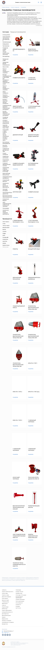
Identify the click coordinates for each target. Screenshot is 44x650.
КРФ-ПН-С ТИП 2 (17, 391)
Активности (18, 604)
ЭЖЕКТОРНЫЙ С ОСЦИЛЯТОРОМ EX (18, 107)
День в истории (5, 600)
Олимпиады (18, 589)
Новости (4, 605)
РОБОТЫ (15, 249)
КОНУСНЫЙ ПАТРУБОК (16, 478)
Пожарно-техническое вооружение (6, 122)
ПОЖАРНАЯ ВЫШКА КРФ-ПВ (33, 506)
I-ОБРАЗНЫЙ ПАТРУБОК (31, 449)
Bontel (4, 229)
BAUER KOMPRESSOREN (9, 227)
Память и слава (5, 595)
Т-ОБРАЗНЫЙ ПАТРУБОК (32, 421)
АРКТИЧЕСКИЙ (17, 192)
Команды (18, 606)
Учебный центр (5, 601)
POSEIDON (5, 239)
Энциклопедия (5, 606)
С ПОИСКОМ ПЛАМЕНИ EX (32, 78)
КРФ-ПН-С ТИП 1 (32, 363)
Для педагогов (5, 613)
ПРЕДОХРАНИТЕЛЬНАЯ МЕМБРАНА (34, 278)
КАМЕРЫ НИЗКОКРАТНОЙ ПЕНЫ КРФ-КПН (33, 536)
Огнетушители (6, 34)
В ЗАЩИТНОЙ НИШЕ (34, 249)
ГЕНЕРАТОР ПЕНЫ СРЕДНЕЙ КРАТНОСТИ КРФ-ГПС (19, 564)
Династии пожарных (6, 596)
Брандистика (5, 623)
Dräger (4, 233)
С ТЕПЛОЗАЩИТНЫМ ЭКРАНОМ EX (34, 107)
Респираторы (6, 56)
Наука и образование (7, 610)
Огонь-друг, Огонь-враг (21, 595)
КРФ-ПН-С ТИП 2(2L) (33, 391)
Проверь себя (19, 593)
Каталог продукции (15, 7)
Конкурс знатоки (19, 591)
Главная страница (5, 7)
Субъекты (4, 589)
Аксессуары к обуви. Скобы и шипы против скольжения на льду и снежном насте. (6, 135)
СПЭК (4, 223)
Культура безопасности (7, 612)
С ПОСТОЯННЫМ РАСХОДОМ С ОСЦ (33, 221)
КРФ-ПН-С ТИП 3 (17, 420)
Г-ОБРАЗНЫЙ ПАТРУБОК (16, 449)
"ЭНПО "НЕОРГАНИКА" (8, 225)
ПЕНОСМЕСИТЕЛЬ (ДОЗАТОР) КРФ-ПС (33, 478)
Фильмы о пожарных (6, 620)
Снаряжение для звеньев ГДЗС (6, 150)
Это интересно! (19, 602)
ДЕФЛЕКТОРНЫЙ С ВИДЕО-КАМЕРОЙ (33, 135)
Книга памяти (5, 598)
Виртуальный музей (6, 615)
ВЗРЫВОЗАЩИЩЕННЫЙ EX (19, 50)
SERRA (4, 243)
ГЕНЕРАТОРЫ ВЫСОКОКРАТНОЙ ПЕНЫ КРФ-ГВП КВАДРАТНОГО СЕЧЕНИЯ (33, 307)
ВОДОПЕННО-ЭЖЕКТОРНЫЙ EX (33, 50)
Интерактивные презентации (19, 597)
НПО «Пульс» (6, 221)
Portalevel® (5, 237)
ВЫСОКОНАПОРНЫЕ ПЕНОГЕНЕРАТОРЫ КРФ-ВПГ (19, 507)
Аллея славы (5, 593)
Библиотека (4, 608)
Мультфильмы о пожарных (8, 622)
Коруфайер (23, 7)
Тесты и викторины (20, 601)
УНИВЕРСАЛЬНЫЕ (33, 192)
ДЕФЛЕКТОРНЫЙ (18, 134)
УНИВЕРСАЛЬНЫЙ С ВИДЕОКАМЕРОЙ (18, 164)
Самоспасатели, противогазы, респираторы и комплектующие (7, 39)
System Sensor (6, 245)
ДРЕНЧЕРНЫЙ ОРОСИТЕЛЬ (17, 278)
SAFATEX (5, 241)
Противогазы (6, 46)
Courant (4, 231)
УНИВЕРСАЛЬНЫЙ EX (19, 77)
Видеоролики (5, 618)
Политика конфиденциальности (8, 646)
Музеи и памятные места (7, 591)
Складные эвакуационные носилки (6, 164)
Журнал (3, 617)
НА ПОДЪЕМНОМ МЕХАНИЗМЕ (33, 164)
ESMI (4, 235)
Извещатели (6, 44)
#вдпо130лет (5, 603)
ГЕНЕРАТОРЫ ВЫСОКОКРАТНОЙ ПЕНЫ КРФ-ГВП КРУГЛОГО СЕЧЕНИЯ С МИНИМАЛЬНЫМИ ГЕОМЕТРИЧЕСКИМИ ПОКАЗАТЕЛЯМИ (19, 365)
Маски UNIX (5, 66)
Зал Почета (18, 607)
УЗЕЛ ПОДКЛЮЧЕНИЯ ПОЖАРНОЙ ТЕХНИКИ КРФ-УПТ (19, 536)
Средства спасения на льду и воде (6, 126)
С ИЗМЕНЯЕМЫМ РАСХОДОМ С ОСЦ (18, 221)
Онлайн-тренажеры (20, 599)
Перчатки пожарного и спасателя (6, 96)
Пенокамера (6, 208)
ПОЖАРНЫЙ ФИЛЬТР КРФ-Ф (19, 306)
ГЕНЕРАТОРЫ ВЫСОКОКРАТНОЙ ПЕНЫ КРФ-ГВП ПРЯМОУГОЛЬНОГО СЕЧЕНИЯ (18, 336)
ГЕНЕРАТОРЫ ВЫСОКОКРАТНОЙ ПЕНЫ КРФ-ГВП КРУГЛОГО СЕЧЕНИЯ (34, 336)
